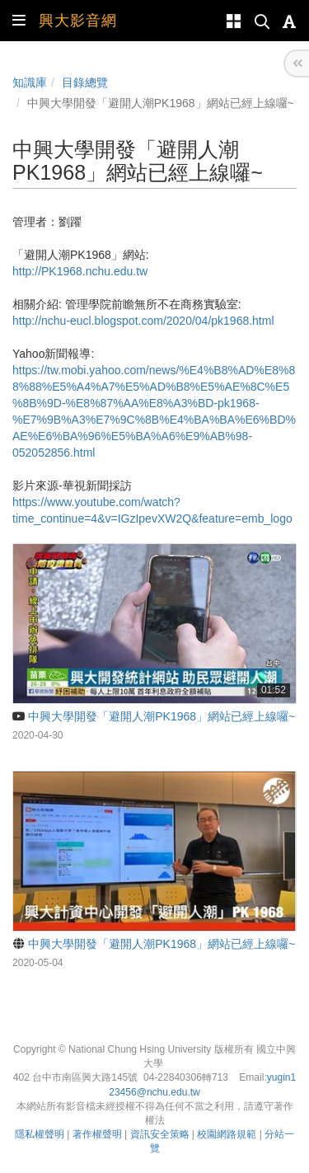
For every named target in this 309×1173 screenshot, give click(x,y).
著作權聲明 (97, 1134)
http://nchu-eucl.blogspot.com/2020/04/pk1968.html (143, 320)
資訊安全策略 (160, 1134)
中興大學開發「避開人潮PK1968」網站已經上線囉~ (153, 716)
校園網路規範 (226, 1134)
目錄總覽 (85, 82)
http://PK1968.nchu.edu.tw (79, 271)
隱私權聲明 (39, 1134)
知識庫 (29, 82)
